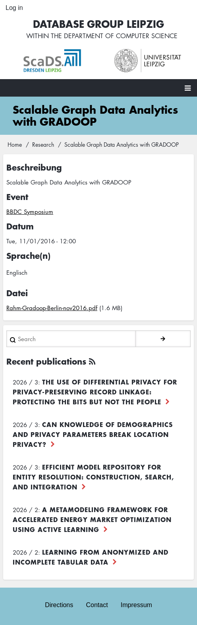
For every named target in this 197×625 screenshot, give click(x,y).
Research (43, 144)
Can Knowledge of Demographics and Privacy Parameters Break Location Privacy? (93, 434)
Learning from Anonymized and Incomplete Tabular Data (90, 557)
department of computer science (121, 35)
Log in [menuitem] (14, 7)
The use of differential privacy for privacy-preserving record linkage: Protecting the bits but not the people (95, 391)
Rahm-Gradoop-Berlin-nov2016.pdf (51, 308)
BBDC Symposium (29, 211)
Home (15, 144)
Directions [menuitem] (59, 605)
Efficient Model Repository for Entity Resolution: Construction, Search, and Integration (93, 476)
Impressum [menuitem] (136, 605)
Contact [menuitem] (97, 605)
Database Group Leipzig (98, 23)
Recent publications (46, 361)
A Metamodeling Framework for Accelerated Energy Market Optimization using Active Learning (92, 519)
